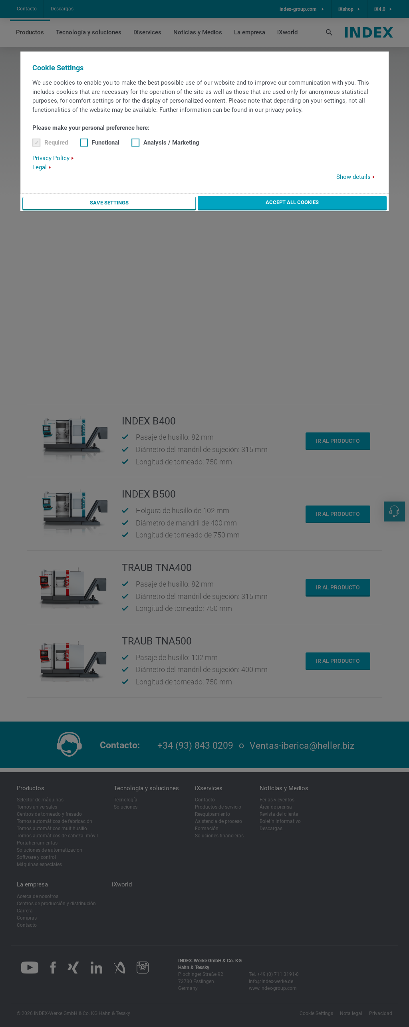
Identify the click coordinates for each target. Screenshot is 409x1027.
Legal (39, 167)
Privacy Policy (50, 158)
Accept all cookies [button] (292, 202)
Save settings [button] (109, 202)
